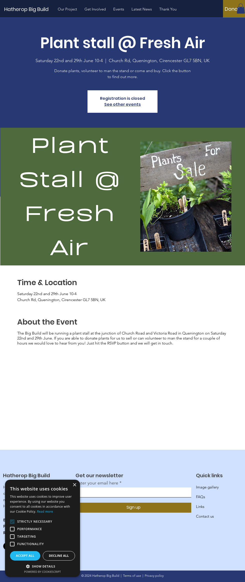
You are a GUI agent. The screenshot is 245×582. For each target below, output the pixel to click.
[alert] (42, 528)
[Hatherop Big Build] (33, 9)
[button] (240, 8)
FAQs (200, 496)
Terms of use (132, 576)
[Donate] (234, 9)
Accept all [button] (25, 556)
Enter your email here (97, 483)
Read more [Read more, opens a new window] (45, 511)
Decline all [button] (59, 556)
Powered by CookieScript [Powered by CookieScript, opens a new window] (42, 572)
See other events (122, 104)
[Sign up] (133, 508)
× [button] (74, 485)
